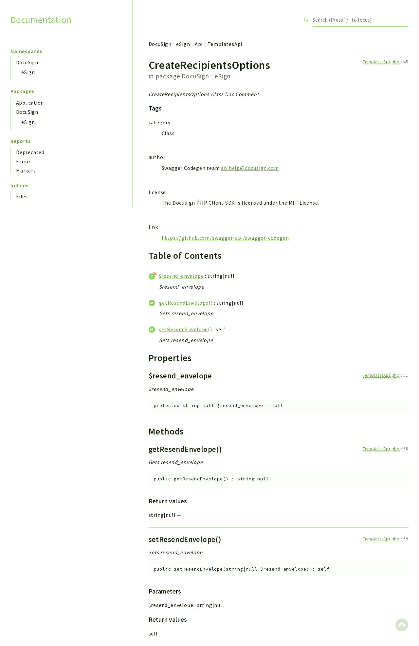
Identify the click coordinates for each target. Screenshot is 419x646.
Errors (24, 161)
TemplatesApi (225, 44)
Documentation (41, 20)
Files (22, 196)
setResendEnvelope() (185, 329)
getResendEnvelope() (186, 302)
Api (199, 44)
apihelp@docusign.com (250, 168)
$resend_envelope (181, 276)
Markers (26, 170)
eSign (28, 72)
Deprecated (30, 152)
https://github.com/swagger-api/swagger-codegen (225, 237)
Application (30, 102)
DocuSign (27, 62)
